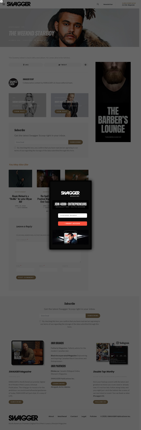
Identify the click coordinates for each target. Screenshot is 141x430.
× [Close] (1, 1)
